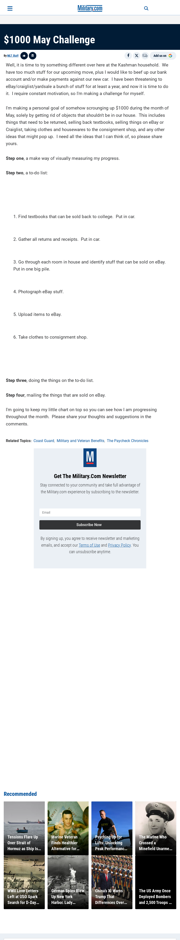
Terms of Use (89, 544)
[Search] (145, 8)
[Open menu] (10, 8)
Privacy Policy (119, 544)
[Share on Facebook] (128, 55)
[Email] (145, 55)
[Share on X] (136, 55)
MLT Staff (13, 55)
